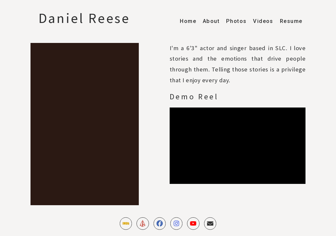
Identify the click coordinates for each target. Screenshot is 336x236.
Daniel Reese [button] (84, 18)
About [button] (211, 21)
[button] (126, 223)
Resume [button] (291, 21)
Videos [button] (263, 21)
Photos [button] (236, 21)
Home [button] (188, 21)
